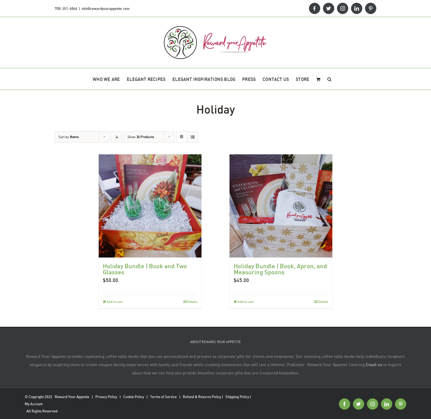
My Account (34, 404)
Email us (374, 364)
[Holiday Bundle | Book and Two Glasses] (150, 206)
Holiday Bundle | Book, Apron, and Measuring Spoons (280, 269)
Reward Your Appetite (72, 397)
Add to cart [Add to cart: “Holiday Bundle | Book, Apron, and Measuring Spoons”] (245, 302)
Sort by (69, 137)
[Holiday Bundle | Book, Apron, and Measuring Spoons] (281, 206)
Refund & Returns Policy (202, 397)
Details (192, 302)
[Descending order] (116, 137)
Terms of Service (163, 397)
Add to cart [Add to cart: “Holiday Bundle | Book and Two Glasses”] (115, 302)
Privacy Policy (106, 397)
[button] (329, 79)
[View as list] (192, 137)
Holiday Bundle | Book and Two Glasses (145, 269)
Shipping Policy (237, 397)
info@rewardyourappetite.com (105, 8)
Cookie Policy (133, 397)
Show (141, 137)
